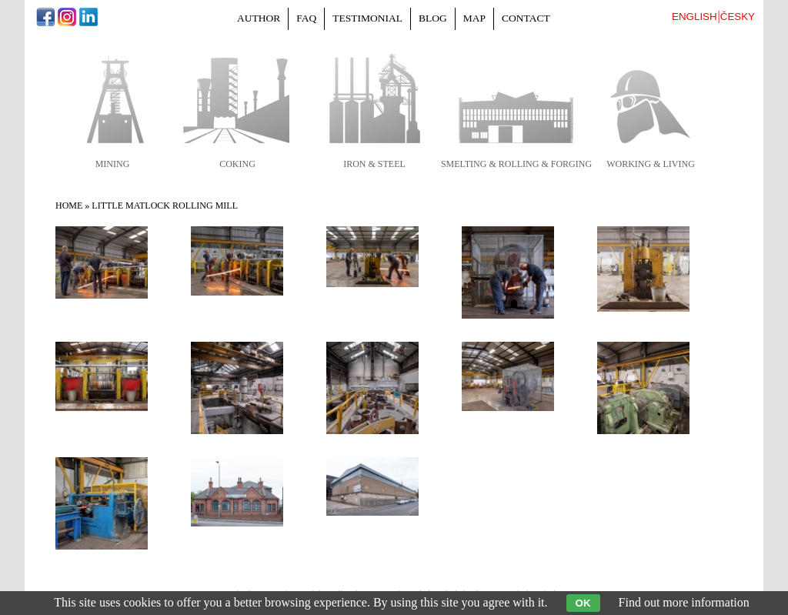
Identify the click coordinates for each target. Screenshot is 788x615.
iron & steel (374, 164)
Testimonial (367, 18)
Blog (433, 18)
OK (583, 603)
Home (68, 205)
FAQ (306, 18)
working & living (650, 164)
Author (258, 18)
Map (474, 18)
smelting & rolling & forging (516, 164)
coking (237, 164)
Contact (526, 18)
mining (112, 164)
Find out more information (684, 602)
